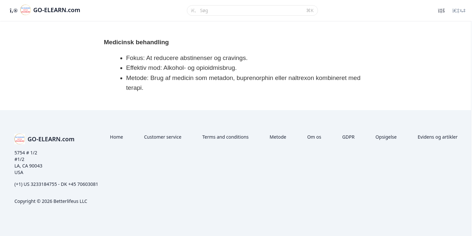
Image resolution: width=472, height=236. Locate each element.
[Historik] (441, 10)
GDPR (348, 137)
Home (116, 137)
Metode (278, 137)
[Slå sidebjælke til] (13, 10)
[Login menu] (458, 10)
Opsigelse (386, 137)
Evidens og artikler (438, 137)
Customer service (162, 137)
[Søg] (251, 10)
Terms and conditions (225, 137)
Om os (314, 137)
